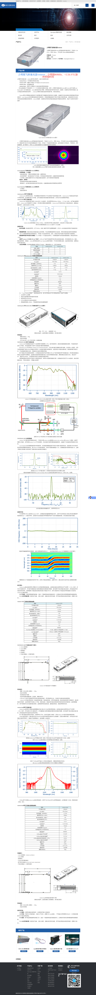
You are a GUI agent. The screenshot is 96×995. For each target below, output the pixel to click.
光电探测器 (21, 38)
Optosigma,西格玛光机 (56, 32)
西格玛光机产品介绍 (52, 970)
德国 (39, 973)
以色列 (39, 971)
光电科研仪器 (26, 959)
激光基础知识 (51, 982)
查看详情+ (23, 951)
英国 (39, 982)
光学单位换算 (51, 980)
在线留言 (60, 970)
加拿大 (39, 979)
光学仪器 (69, 35)
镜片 (35, 35)
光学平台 (36, 32)
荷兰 (39, 980)
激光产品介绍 (51, 973)
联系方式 (60, 968)
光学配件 (36, 38)
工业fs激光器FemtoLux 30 (72, 948)
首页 (66, 42)
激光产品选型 (51, 977)
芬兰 (39, 970)
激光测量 (69, 32)
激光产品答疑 (51, 975)
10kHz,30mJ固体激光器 (23, 948)
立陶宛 (39, 977)
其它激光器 (77, 42)
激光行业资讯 (51, 984)
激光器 (20, 35)
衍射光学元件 (21, 32)
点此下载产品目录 (62, 974)
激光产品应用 (51, 979)
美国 (39, 975)
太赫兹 (52, 38)
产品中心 (71, 42)
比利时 (39, 968)
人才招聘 (19, 970)
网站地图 (74, 970)
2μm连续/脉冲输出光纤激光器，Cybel (40, 949)
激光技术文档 (51, 986)
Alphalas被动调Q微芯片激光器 (56, 949)
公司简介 (19, 968)
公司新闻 (50, 968)
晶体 (51, 35)
